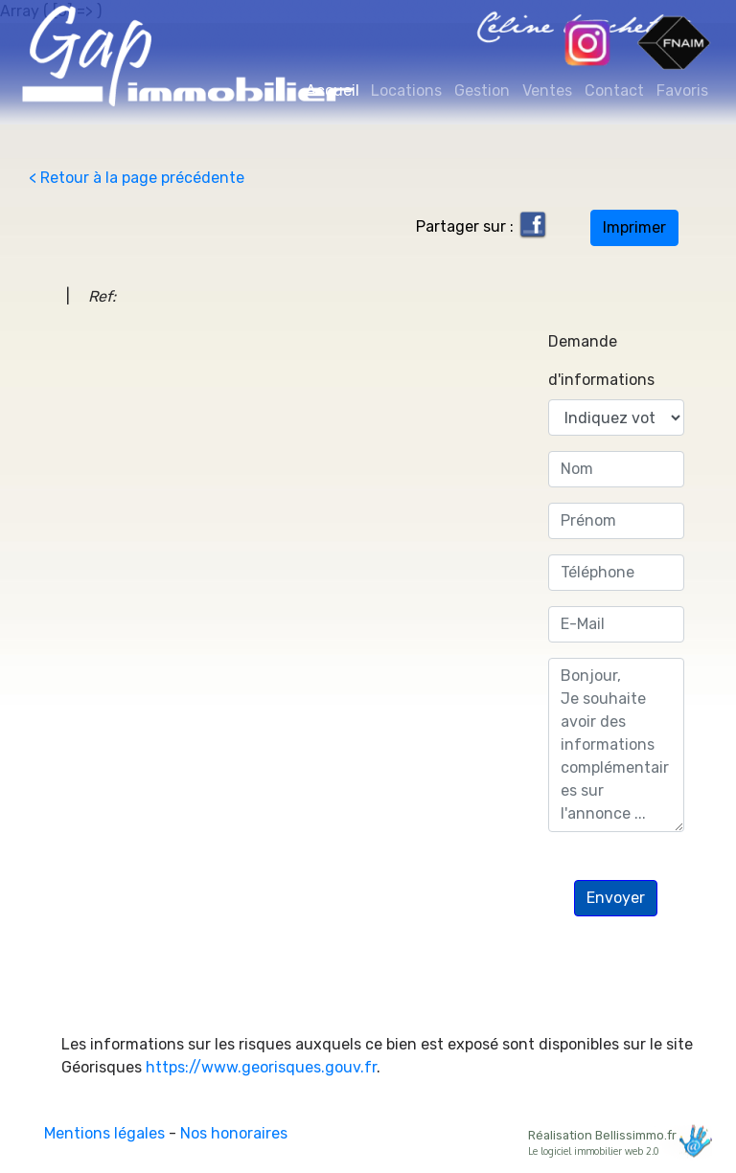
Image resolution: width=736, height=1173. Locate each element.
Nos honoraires (234, 1133)
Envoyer (615, 898)
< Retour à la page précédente (136, 178)
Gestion (482, 90)
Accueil (335, 89)
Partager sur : (482, 226)
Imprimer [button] (634, 227)
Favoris (682, 90)
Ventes (547, 90)
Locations (406, 90)
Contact (614, 90)
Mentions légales (104, 1133)
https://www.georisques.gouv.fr (261, 1067)
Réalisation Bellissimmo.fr (617, 1141)
